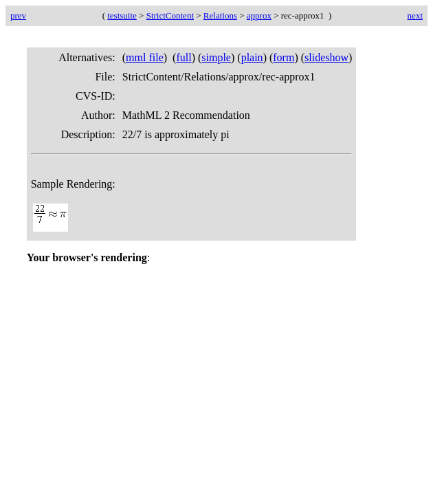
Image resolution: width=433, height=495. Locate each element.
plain (252, 57)
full (183, 57)
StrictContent (170, 15)
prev (18, 15)
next (415, 15)
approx (259, 15)
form (283, 57)
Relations (220, 15)
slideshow (326, 57)
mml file (145, 57)
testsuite (122, 15)
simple (216, 57)
